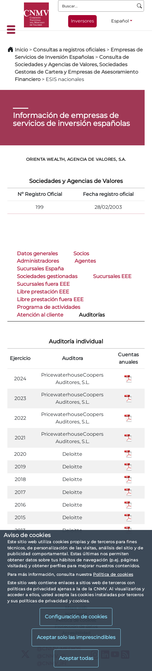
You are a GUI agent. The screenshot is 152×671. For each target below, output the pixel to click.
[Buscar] (139, 6)
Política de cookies (113, 574)
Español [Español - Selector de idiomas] (120, 21)
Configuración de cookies (76, 617)
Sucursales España (40, 268)
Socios (81, 253)
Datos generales (37, 253)
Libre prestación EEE (43, 292)
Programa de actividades (48, 307)
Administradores (38, 261)
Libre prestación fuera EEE (50, 299)
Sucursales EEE (112, 276)
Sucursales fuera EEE (43, 284)
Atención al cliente (40, 315)
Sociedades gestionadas (47, 276)
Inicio (21, 50)
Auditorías (92, 315)
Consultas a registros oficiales (69, 50)
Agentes (85, 261)
